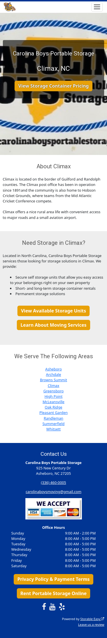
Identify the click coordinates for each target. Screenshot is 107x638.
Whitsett (53, 429)
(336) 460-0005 (53, 482)
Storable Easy (92, 619)
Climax (53, 385)
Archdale (53, 374)
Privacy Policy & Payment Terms (53, 579)
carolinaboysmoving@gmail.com (53, 491)
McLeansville (53, 401)
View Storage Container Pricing (53, 86)
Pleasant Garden (53, 412)
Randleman (53, 418)
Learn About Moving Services (53, 325)
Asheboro (53, 369)
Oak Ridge (53, 407)
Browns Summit (53, 379)
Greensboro (53, 390)
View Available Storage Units (53, 311)
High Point (53, 396)
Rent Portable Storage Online (53, 593)
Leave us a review (91, 624)
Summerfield (53, 423)
